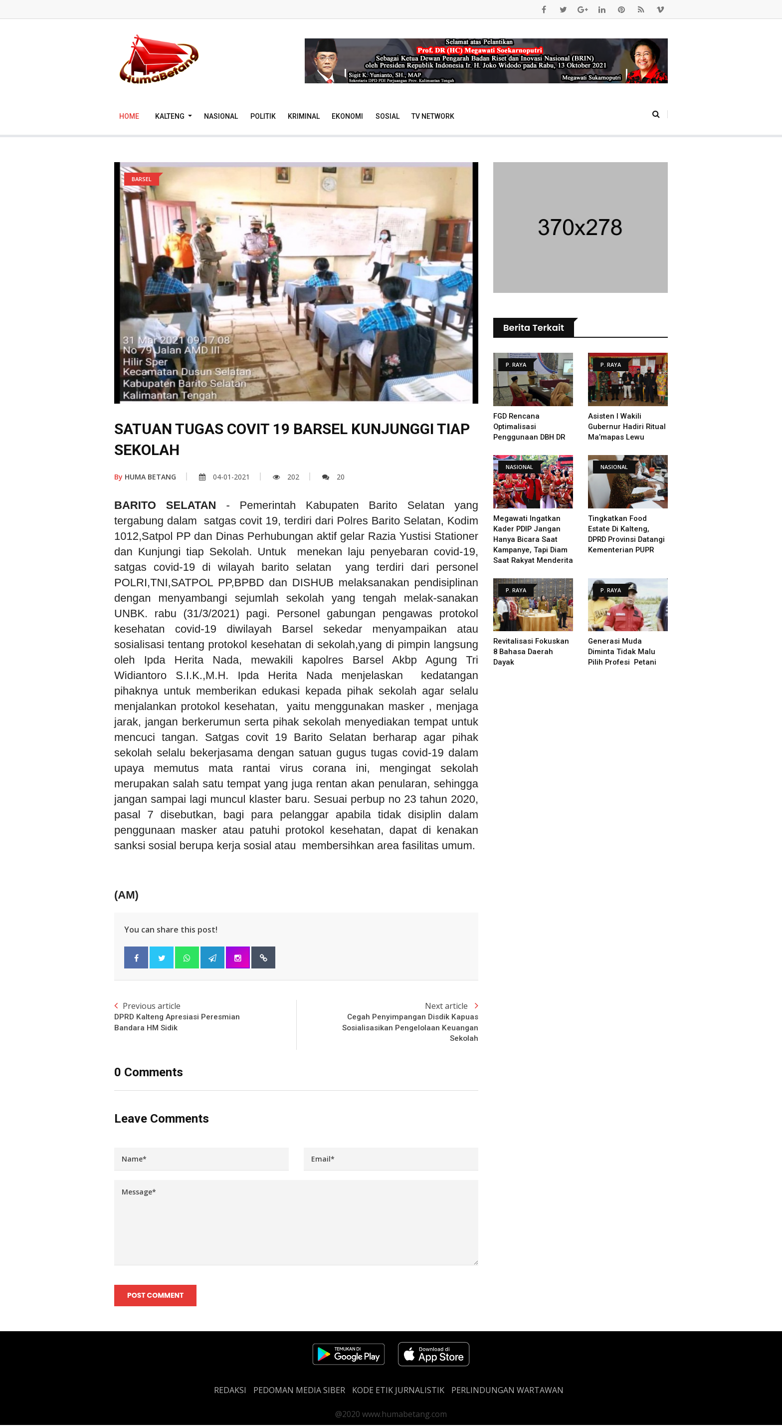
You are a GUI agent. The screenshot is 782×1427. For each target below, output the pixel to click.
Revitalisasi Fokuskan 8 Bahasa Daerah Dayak (531, 662)
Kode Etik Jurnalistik (398, 1392)
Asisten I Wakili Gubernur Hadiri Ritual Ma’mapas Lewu (628, 427)
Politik (263, 116)
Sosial (387, 116)
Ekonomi (347, 116)
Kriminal (304, 116)
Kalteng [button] (170, 116)
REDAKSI (230, 1392)
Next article (387, 1022)
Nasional (221, 116)
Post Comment (156, 1297)
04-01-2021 (224, 476)
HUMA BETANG (145, 476)
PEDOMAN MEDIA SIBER (299, 1392)
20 (333, 476)
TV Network (432, 116)
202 (286, 476)
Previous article (205, 1017)
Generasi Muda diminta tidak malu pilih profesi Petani (623, 662)
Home (129, 116)
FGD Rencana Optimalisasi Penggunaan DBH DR (530, 427)
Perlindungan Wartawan (507, 1392)
